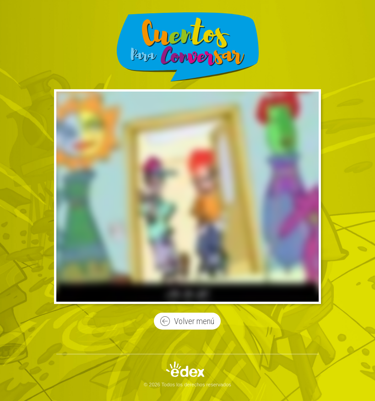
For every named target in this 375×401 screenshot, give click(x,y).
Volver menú (187, 321)
